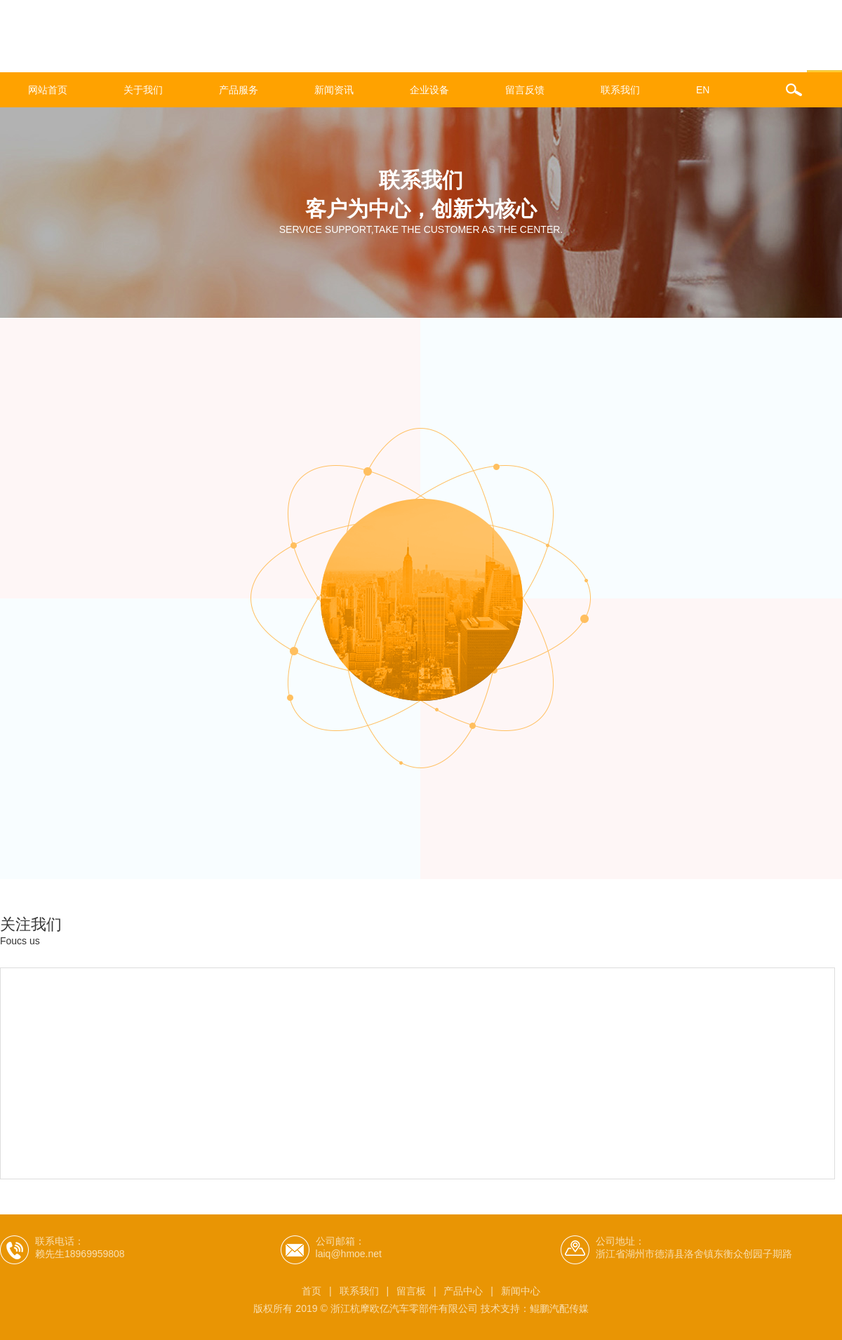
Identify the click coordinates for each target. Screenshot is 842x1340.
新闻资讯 (334, 89)
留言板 (411, 1291)
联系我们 (620, 89)
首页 (311, 1291)
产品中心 (463, 1291)
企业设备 (429, 89)
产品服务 (238, 89)
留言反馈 (524, 89)
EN (702, 89)
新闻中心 (520, 1291)
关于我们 (143, 89)
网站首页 (47, 89)
